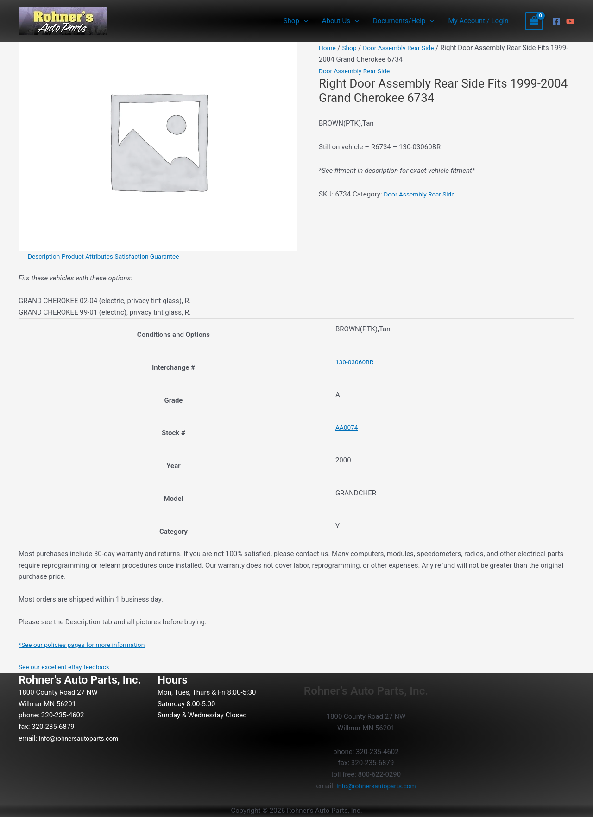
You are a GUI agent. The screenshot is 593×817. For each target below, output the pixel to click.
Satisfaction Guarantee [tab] (158, 256)
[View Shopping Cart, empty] (534, 21)
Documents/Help (403, 21)
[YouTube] (570, 21)
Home (328, 48)
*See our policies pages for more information (88, 644)
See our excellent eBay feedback (68, 667)
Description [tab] (45, 256)
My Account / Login (478, 21)
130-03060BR (356, 362)
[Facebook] (556, 21)
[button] (303, 21)
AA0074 (347, 427)
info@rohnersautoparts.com (82, 738)
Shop (296, 21)
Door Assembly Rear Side (405, 48)
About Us (340, 21)
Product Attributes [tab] (93, 256)
